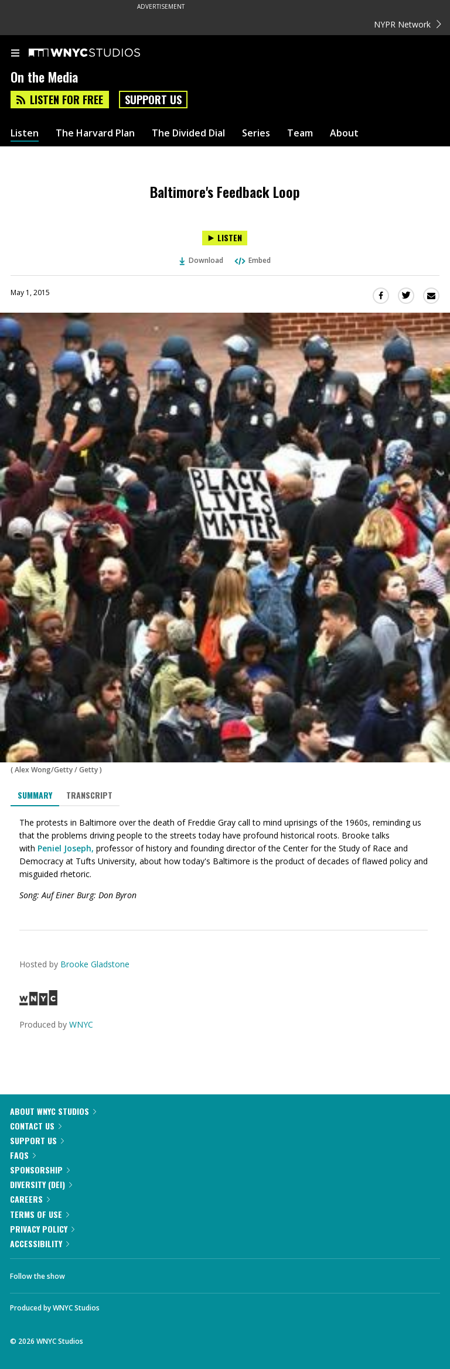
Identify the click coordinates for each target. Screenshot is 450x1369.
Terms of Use (39, 1214)
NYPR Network (407, 24)
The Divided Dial (188, 133)
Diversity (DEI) (41, 1184)
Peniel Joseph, (64, 848)
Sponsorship (40, 1169)
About (344, 133)
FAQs (23, 1155)
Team (300, 133)
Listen (25, 133)
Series (256, 133)
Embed (252, 260)
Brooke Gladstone (94, 964)
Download (201, 260)
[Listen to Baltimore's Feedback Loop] (224, 238)
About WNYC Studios (53, 1111)
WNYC (81, 1024)
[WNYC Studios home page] (99, 53)
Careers (30, 1199)
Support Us (153, 99)
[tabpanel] (225, 859)
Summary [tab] (35, 795)
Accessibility (39, 1243)
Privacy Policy (42, 1229)
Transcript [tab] (89, 795)
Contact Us (36, 1126)
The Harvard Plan (95, 133)
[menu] (15, 54)
